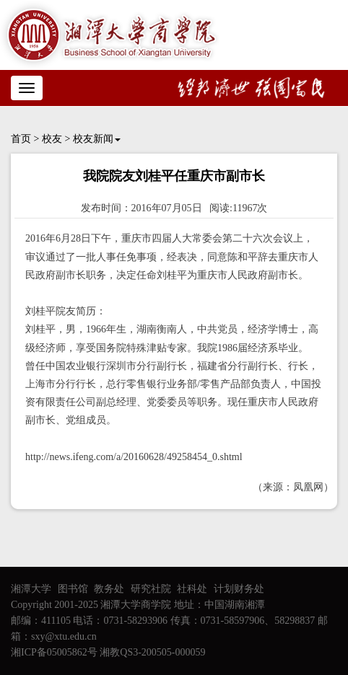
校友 (52, 138)
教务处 (109, 588)
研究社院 (151, 588)
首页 (21, 138)
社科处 (192, 588)
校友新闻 (97, 138)
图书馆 (73, 588)
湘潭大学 (31, 588)
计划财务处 (239, 588)
